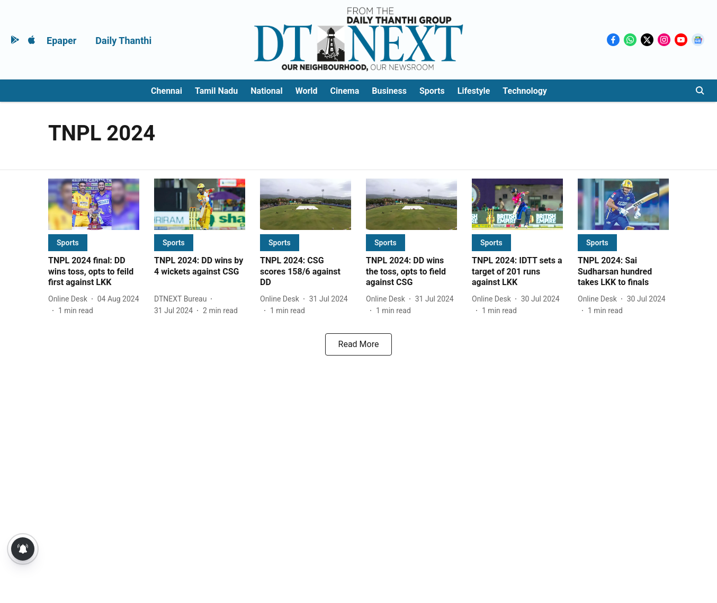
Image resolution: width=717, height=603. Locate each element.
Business (389, 91)
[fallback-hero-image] (93, 204)
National (266, 91)
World (306, 91)
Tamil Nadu (216, 91)
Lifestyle (474, 91)
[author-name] (70, 299)
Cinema (345, 91)
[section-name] (67, 242)
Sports (432, 91)
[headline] (93, 271)
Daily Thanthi (123, 40)
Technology (525, 91)
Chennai (166, 91)
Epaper (61, 40)
